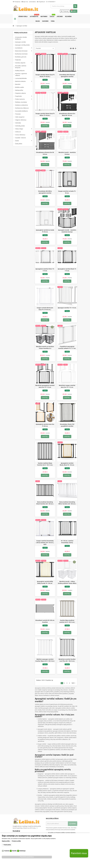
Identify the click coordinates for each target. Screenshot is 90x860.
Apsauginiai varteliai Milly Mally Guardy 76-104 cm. (45, 582)
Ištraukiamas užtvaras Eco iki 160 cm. (45, 153)
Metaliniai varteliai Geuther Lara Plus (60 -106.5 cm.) (67, 660)
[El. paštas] (57, 824)
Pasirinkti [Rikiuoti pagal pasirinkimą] (38, 48)
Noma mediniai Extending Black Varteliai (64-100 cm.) (45, 503)
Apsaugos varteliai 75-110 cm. (67, 308)
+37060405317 (50, 1)
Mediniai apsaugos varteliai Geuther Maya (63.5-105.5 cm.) (44, 660)
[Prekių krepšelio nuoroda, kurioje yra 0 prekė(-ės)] (73, 11)
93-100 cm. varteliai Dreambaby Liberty (67, 542)
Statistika (14, 850)
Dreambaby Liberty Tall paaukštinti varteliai (67, 425)
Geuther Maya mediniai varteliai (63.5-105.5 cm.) (67, 621)
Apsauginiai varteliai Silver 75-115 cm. (45, 270)
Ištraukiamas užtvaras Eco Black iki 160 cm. (67, 114)
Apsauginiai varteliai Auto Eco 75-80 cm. (45, 425)
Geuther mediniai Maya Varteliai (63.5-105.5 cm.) (45, 464)
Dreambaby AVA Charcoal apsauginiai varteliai (67, 75)
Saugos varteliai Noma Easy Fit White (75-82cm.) (45, 114)
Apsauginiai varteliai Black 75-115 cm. (67, 270)
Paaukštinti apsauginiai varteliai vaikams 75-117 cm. (67, 347)
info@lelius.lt (41, 1)
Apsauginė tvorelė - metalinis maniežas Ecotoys (67, 231)
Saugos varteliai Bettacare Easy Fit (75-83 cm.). (45, 308)
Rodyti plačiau (7, 844)
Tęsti (74, 683)
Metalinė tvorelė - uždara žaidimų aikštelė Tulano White (67, 582)
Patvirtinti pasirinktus (27, 857)
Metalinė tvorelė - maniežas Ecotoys (67, 153)
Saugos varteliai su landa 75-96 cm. (67, 192)
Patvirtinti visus (79, 853)
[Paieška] (64, 6)
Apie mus (25, 1)
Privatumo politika (16, 841)
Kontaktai (32, 1)
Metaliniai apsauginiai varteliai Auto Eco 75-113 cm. (45, 386)
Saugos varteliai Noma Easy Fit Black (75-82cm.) (45, 75)
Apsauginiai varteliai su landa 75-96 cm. (45, 231)
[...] (37, 828)
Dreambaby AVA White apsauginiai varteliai (45, 192)
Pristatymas (16, 1)
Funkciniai (6, 850)
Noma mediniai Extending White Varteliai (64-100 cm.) (67, 503)
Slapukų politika (6, 841)
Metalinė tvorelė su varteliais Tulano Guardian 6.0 (45, 347)
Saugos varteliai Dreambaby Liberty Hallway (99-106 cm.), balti (45, 542)
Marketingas (22, 850)
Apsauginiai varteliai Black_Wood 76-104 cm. (67, 464)
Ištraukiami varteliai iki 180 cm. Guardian (45, 621)
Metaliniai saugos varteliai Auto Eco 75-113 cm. (67, 386)
